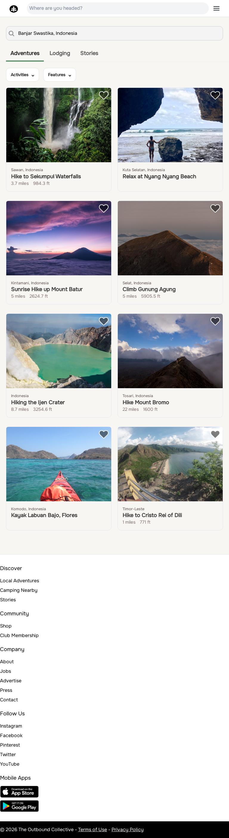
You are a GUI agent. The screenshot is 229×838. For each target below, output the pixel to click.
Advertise (10, 681)
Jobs (5, 671)
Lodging (59, 53)
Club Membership (19, 635)
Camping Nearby (19, 590)
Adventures (24, 53)
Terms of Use (92, 829)
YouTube (9, 764)
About (7, 661)
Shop (6, 626)
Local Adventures (19, 581)
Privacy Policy (128, 829)
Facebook (11, 735)
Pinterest (10, 745)
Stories (89, 53)
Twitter (8, 754)
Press (6, 690)
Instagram (11, 726)
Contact (9, 700)
